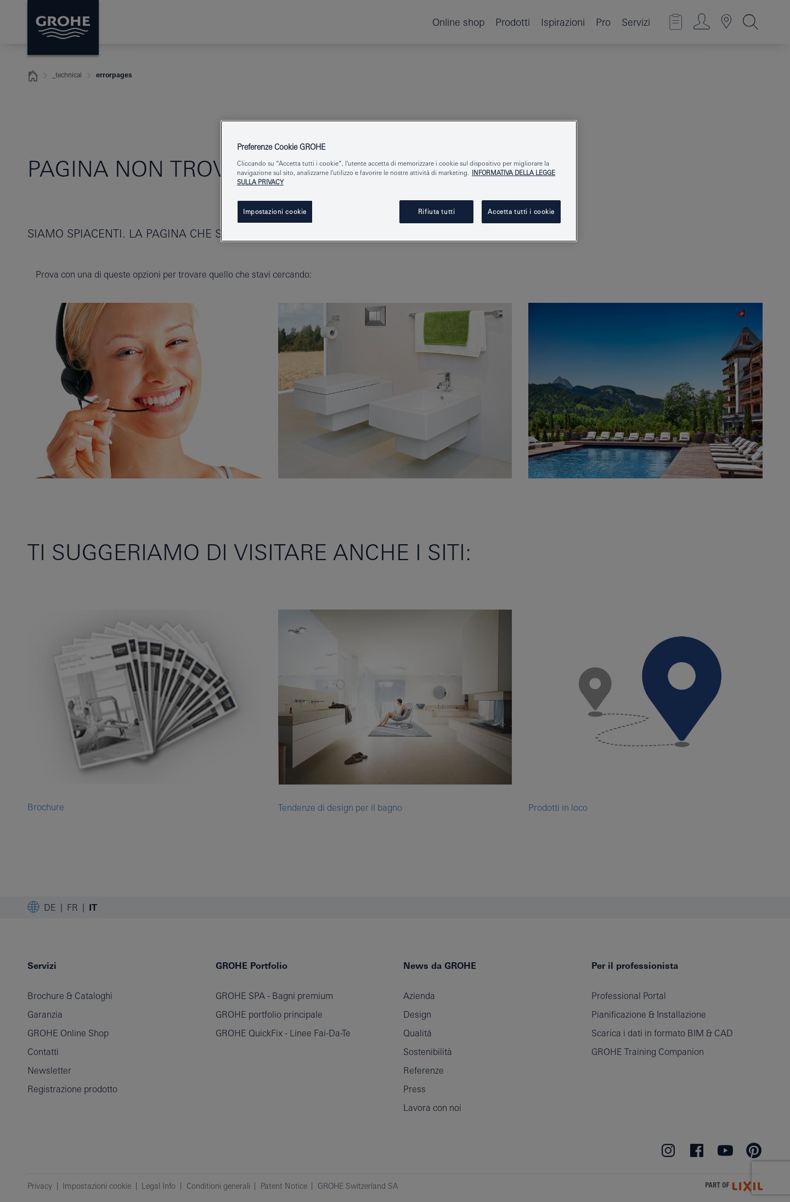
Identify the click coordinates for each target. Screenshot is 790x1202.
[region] (399, 181)
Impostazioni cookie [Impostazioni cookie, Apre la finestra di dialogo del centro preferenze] (275, 211)
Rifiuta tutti (436, 211)
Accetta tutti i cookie (521, 211)
